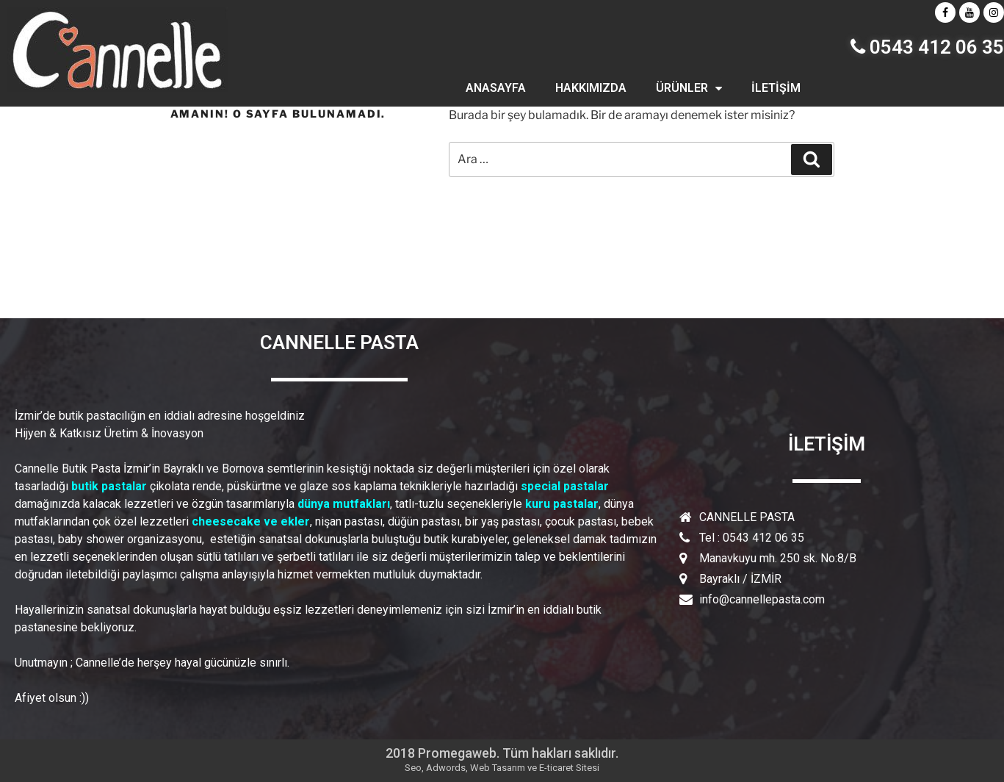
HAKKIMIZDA (590, 88)
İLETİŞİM (776, 88)
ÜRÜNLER (689, 88)
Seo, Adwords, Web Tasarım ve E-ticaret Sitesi (502, 767)
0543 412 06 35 (927, 47)
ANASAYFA (496, 88)
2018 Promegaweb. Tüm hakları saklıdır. (502, 753)
